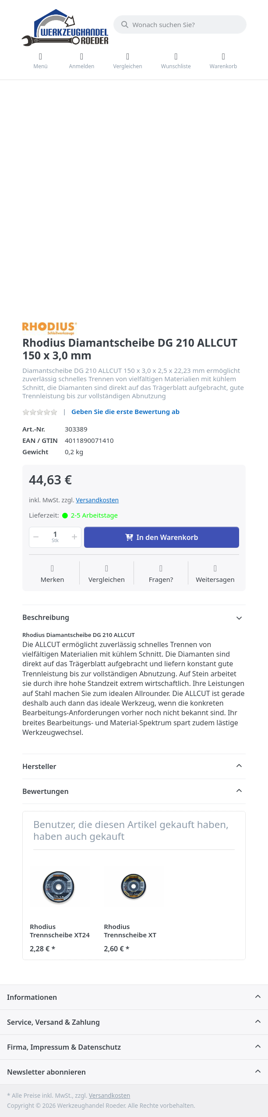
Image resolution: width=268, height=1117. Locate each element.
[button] (35, 537)
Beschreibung (45, 617)
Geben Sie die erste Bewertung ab (125, 411)
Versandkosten (97, 500)
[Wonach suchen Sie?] (180, 24)
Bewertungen (45, 791)
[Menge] (55, 537)
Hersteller (39, 766)
